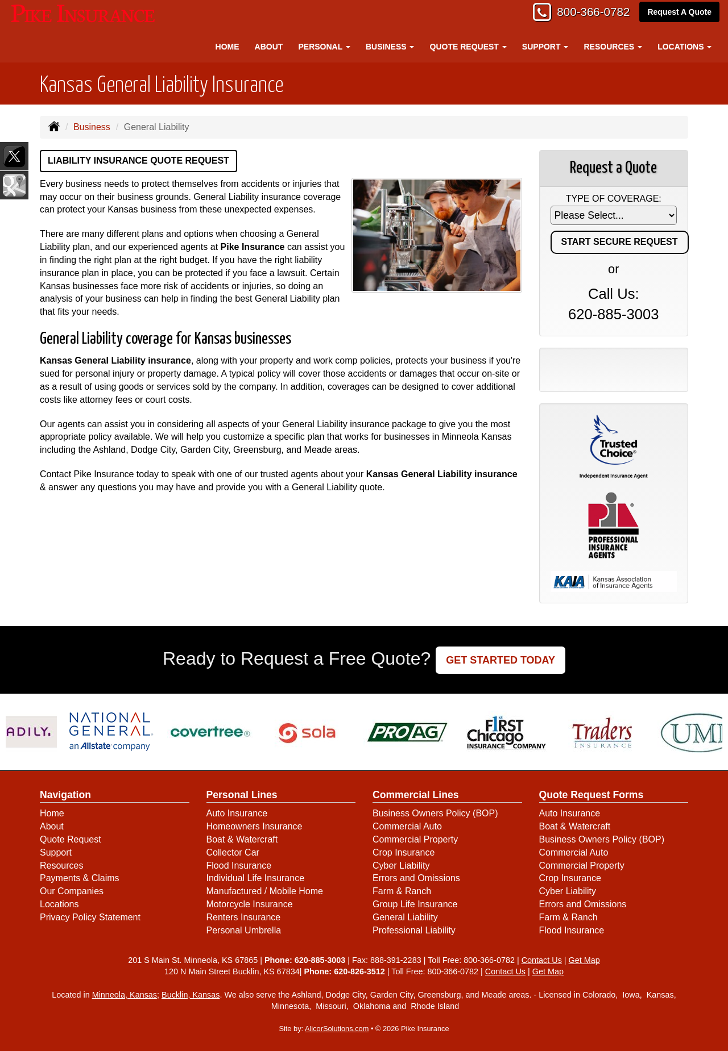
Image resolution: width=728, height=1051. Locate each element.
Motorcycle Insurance (249, 904)
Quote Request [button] (468, 46)
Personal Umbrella (244, 930)
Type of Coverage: (613, 198)
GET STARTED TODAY (500, 660)
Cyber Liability (401, 865)
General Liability (405, 917)
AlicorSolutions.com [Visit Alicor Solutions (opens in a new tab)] (337, 1028)
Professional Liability (414, 930)
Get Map (584, 960)
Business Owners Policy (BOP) (435, 813)
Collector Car (232, 852)
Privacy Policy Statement (90, 917)
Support (56, 852)
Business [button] (390, 46)
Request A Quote (679, 12)
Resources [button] (613, 46)
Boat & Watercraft (242, 839)
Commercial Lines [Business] (416, 794)
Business (91, 127)
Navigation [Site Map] (65, 794)
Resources (61, 865)
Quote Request (70, 839)
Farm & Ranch (402, 891)
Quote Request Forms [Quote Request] (591, 794)
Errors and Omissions (416, 878)
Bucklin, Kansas (191, 994)
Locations (59, 904)
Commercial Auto (407, 826)
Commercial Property (415, 839)
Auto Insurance (237, 813)
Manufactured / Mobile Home (264, 891)
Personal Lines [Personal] (242, 794)
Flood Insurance (239, 865)
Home (227, 46)
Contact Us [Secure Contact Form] (542, 960)
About (269, 46)
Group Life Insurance (415, 904)
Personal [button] (324, 46)
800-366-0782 (588, 13)
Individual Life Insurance (255, 878)
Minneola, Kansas (124, 994)
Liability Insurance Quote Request (138, 160)
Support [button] (545, 46)
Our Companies (72, 891)
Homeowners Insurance (254, 826)
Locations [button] (684, 46)
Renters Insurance (243, 917)
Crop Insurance (404, 852)
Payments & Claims (79, 878)
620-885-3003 (613, 314)
